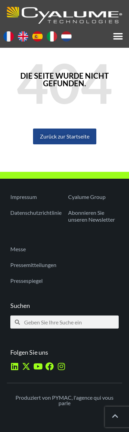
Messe (18, 249)
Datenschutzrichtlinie (35, 212)
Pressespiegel (26, 280)
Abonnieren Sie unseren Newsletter (91, 216)
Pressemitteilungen (33, 265)
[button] (118, 36)
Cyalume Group (87, 196)
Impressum (23, 196)
